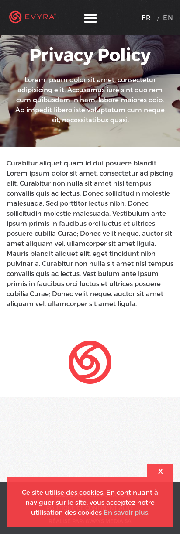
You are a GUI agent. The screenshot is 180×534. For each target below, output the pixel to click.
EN (168, 17)
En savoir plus (126, 512)
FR (146, 17)
